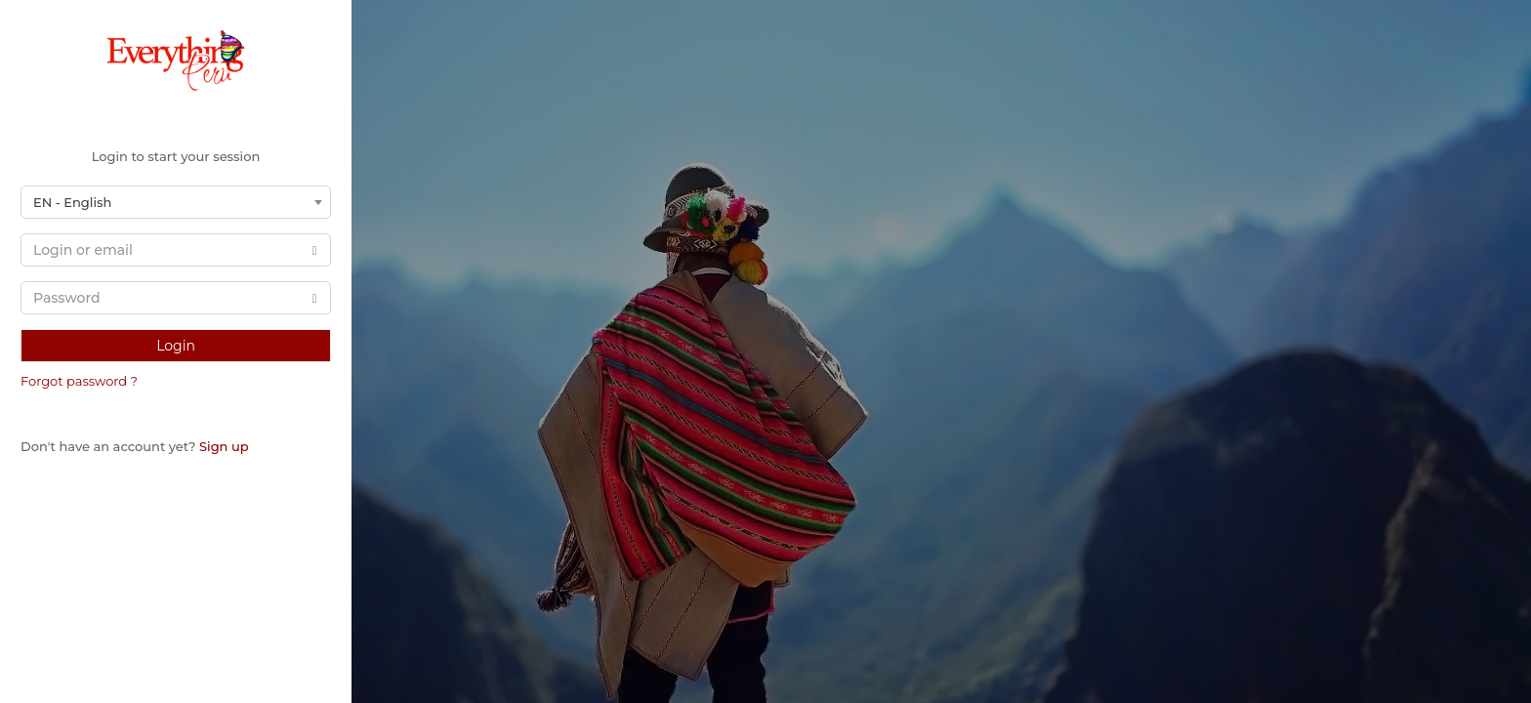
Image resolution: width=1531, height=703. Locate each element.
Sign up (224, 446)
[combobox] (176, 202)
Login (175, 345)
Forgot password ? (79, 381)
